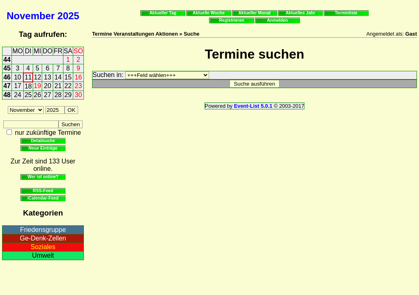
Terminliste (346, 12)
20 (47, 85)
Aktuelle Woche (209, 12)
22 (68, 85)
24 (17, 94)
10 (17, 77)
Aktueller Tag (162, 12)
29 (68, 94)
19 (37, 85)
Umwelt (43, 255)
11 (28, 77)
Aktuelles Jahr (300, 12)
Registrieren (231, 20)
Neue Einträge (43, 147)
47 (7, 85)
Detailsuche (43, 140)
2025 (68, 15)
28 (58, 94)
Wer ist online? (42, 176)
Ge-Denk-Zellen (43, 238)
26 (37, 94)
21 (58, 85)
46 (7, 77)
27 (47, 94)
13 (47, 77)
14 (58, 77)
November (30, 15)
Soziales (43, 246)
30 (78, 94)
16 (78, 77)
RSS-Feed (43, 190)
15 (68, 77)
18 (28, 86)
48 (7, 94)
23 (78, 85)
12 (37, 77)
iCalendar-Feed (43, 197)
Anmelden (277, 20)
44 (7, 59)
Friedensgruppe (43, 229)
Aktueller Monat (254, 12)
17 (17, 85)
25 (28, 94)
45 (7, 68)
